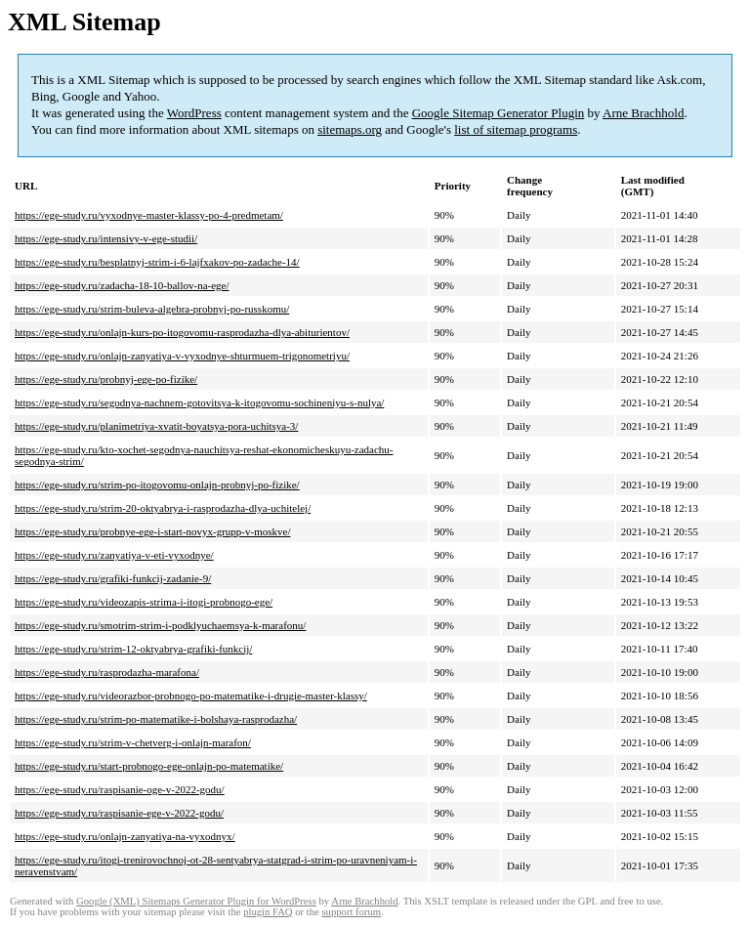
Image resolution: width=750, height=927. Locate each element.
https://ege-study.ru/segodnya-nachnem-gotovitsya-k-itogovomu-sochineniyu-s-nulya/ (199, 402)
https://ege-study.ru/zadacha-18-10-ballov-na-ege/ (122, 285)
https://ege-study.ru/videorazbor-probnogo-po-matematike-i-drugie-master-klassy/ (191, 695)
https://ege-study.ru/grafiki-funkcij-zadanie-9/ (113, 578)
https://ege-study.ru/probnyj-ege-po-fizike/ (106, 379)
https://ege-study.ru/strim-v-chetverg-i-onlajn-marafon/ (133, 742)
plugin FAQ (267, 911)
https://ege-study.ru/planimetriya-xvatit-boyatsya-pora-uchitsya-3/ (156, 426)
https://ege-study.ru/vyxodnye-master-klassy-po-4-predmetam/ (149, 215)
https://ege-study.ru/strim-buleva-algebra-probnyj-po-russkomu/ (152, 309)
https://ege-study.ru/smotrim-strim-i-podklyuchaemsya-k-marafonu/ (160, 625)
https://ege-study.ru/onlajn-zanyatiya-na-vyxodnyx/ (125, 836)
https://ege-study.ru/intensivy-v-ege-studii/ (106, 238)
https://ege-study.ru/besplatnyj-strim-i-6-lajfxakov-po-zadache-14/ (157, 262)
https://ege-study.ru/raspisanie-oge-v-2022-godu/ (120, 789)
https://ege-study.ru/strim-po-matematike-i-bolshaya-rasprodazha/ (156, 719)
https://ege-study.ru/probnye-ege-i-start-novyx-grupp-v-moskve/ (152, 531)
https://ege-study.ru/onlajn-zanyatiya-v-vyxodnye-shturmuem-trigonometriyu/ (182, 355)
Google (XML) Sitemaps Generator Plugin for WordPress (196, 901)
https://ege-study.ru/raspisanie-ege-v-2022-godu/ (119, 813)
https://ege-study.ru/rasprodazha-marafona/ (107, 672)
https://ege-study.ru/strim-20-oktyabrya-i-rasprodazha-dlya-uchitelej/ (163, 508)
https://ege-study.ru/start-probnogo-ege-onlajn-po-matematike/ (149, 766)
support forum (351, 911)
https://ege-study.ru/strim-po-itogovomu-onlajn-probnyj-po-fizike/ (157, 484)
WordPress (194, 112)
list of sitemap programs (515, 129)
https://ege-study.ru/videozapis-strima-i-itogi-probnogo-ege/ (143, 602)
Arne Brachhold (643, 112)
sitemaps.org (349, 129)
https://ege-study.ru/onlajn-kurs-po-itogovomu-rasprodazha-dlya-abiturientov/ (182, 332)
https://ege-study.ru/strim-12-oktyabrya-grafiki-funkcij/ (133, 648)
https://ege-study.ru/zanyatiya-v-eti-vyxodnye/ (114, 555)
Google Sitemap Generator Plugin (498, 112)
